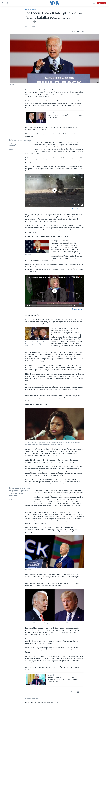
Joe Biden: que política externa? (38, 177)
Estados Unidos (31, 9)
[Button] (72, 31)
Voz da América (34, 179)
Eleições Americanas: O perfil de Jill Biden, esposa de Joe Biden (49, 277)
